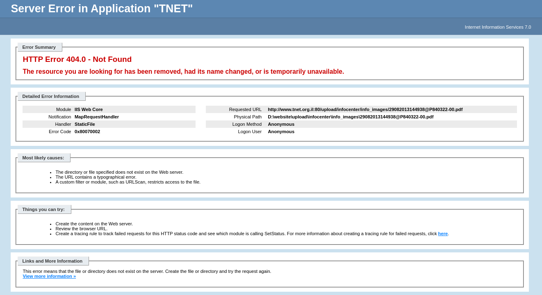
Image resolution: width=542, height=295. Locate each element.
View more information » (49, 276)
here (443, 233)
